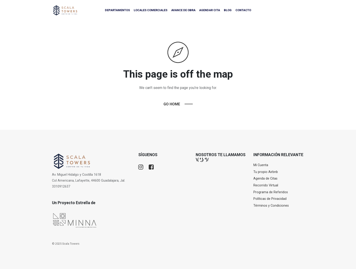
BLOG (228, 10)
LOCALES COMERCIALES (150, 10)
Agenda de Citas (265, 178)
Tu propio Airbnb (265, 172)
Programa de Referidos (270, 192)
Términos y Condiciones (271, 206)
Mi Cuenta (260, 165)
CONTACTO (243, 10)
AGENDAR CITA (209, 10)
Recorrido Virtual (265, 185)
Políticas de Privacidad (270, 199)
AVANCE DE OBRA (183, 10)
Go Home (171, 104)
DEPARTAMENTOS (117, 10)
